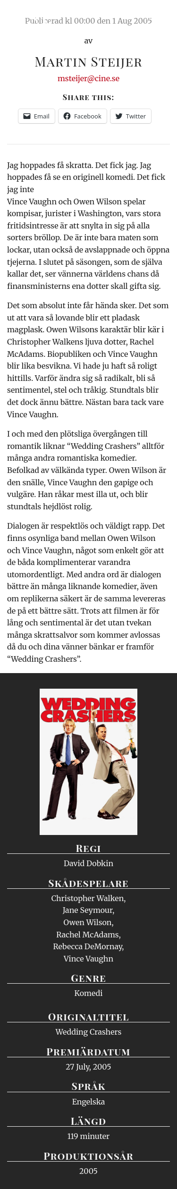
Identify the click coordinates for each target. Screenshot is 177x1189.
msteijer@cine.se (88, 78)
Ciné (30, 16)
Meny (157, 16)
